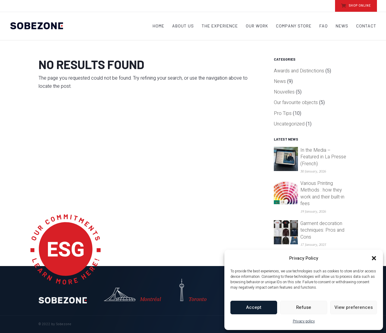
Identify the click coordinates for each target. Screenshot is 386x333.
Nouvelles (284, 92)
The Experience (220, 26)
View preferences (353, 307)
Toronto (193, 291)
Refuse (303, 307)
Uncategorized (289, 124)
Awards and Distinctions (299, 71)
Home (158, 26)
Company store (294, 26)
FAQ (323, 26)
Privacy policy (304, 321)
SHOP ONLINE (356, 6)
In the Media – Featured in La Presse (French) (323, 157)
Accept (253, 307)
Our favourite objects (296, 102)
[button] (374, 258)
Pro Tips (283, 113)
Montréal (128, 295)
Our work (257, 26)
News (342, 26)
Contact (366, 26)
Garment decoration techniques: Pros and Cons (322, 230)
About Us (183, 26)
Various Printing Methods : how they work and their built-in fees (322, 193)
